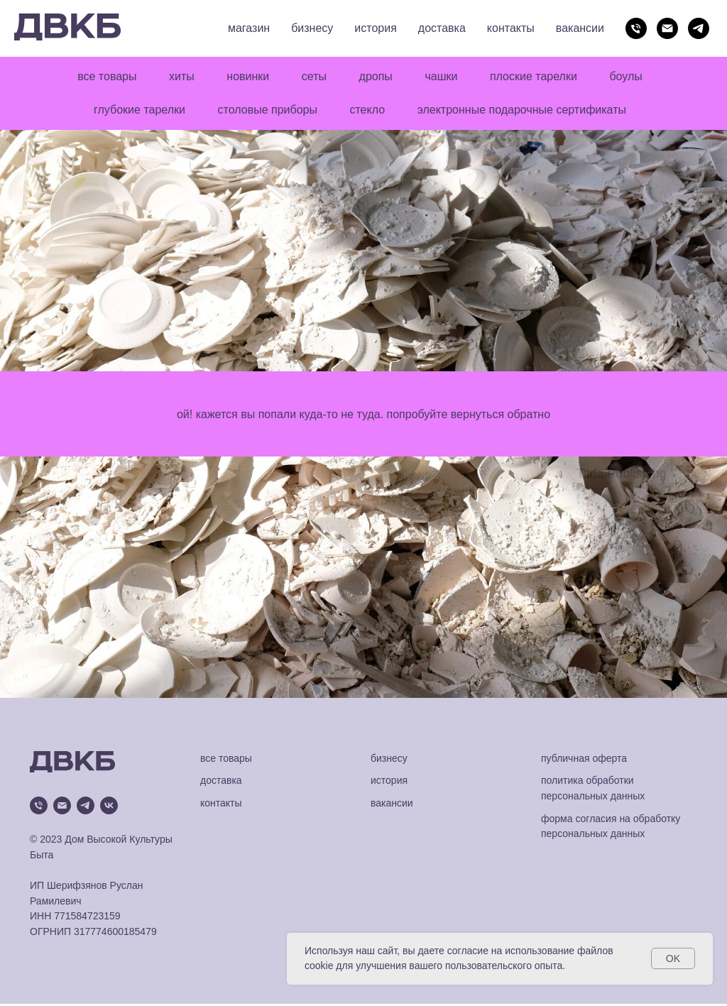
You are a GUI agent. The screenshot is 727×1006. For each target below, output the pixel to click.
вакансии (580, 28)
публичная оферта (584, 760)
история (375, 28)
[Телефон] (636, 28)
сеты (313, 77)
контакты (511, 28)
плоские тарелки (537, 77)
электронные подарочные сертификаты (524, 111)
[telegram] (698, 28)
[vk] (109, 807)
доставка (442, 28)
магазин (249, 28)
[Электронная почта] (667, 28)
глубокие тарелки (136, 111)
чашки (443, 77)
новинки (245, 77)
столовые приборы (266, 111)
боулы (632, 77)
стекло (368, 111)
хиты (177, 77)
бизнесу (312, 28)
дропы (376, 77)
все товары (101, 77)
